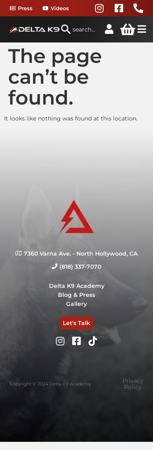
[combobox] (79, 29)
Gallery (76, 304)
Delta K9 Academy (76, 286)
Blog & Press (76, 295)
